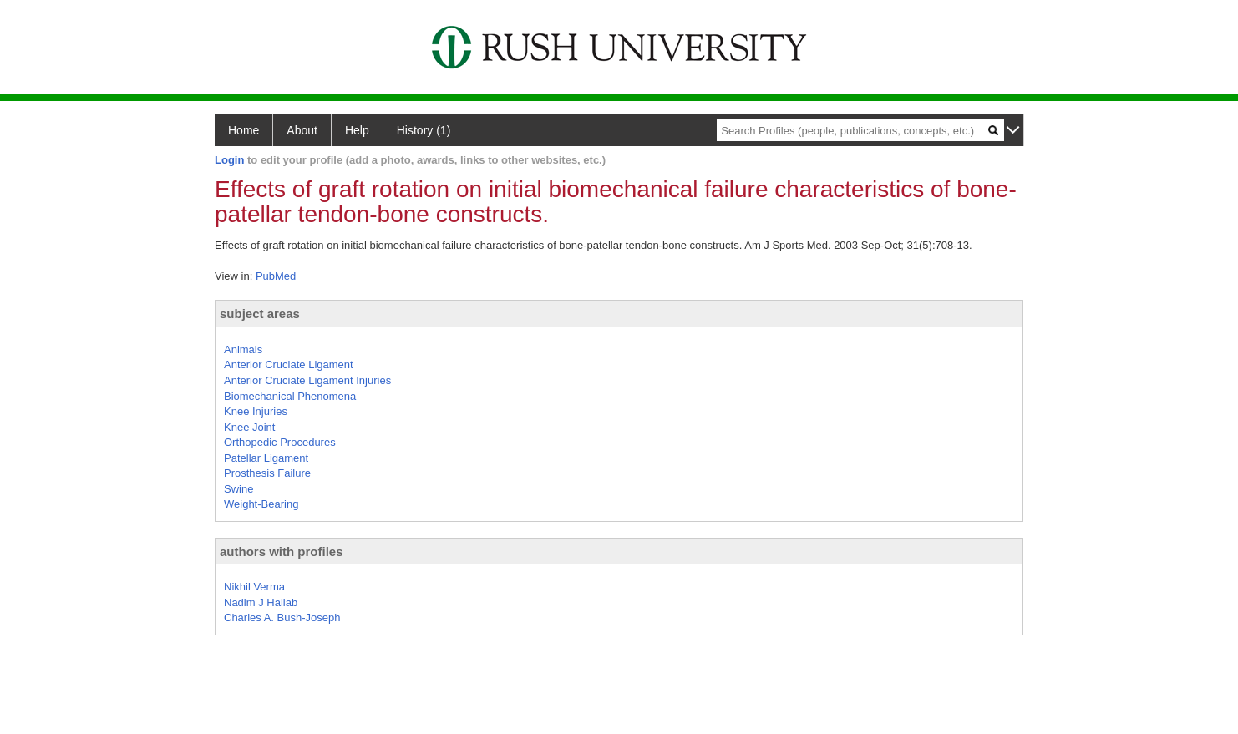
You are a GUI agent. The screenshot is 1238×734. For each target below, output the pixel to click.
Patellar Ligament (266, 458)
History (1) (424, 130)
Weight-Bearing (261, 504)
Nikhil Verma (254, 586)
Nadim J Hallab (260, 602)
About (302, 130)
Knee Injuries (255, 411)
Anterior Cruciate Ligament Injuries (307, 380)
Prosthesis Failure (267, 473)
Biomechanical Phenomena (290, 396)
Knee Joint (249, 427)
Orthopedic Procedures (280, 442)
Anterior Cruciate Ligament (288, 364)
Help (357, 130)
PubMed (276, 276)
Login (229, 160)
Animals (243, 349)
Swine (238, 489)
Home (243, 130)
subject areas (260, 313)
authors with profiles (281, 551)
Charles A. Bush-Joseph (282, 617)
